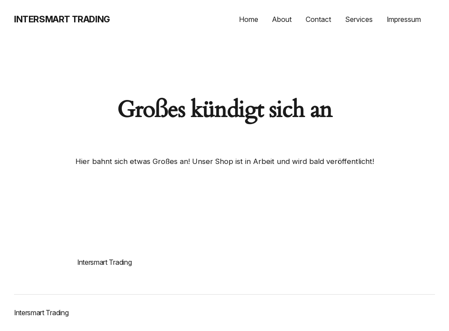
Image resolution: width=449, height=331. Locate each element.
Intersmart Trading (62, 19)
